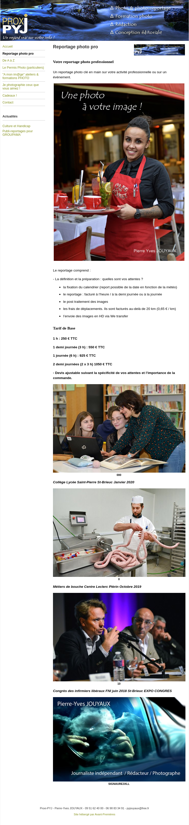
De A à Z (9, 60)
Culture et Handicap (16, 126)
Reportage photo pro (18, 53)
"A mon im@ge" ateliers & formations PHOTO (21, 76)
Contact (8, 102)
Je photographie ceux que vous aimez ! (21, 86)
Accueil (8, 46)
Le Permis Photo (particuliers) (23, 67)
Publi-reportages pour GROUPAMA (18, 133)
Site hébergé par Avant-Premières (94, 814)
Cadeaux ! (10, 95)
